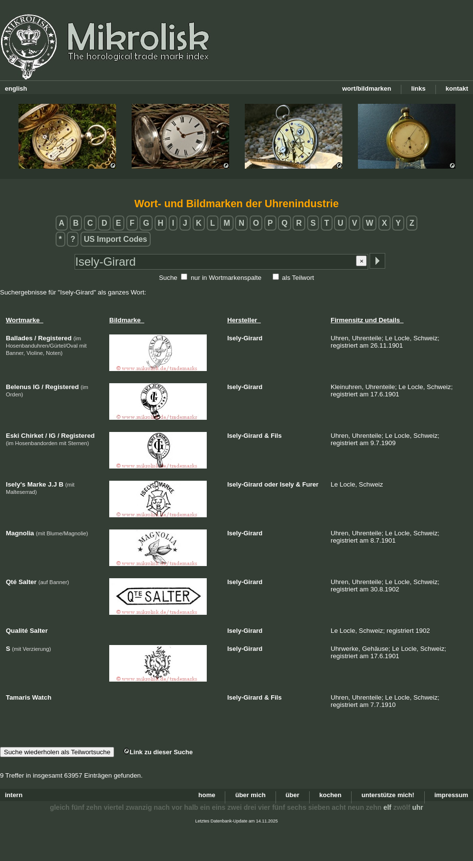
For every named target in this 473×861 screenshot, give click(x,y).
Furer (310, 484)
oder (271, 484)
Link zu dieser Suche (158, 752)
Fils (276, 435)
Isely (287, 484)
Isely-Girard (244, 338)
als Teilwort (298, 277)
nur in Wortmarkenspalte (226, 277)
